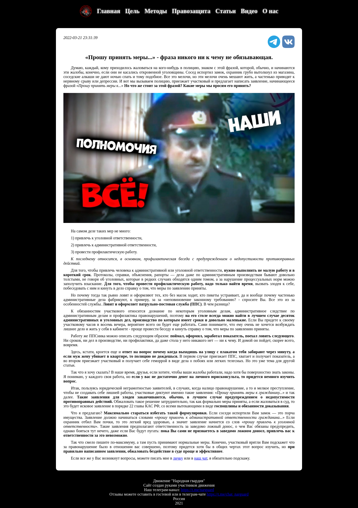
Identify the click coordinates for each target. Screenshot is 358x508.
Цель (132, 11)
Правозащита (191, 11)
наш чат (200, 458)
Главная (108, 11)
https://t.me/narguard (197, 490)
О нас (270, 11)
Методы (156, 11)
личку (178, 458)
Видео (249, 11)
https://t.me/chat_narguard (228, 494)
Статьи (226, 11)
